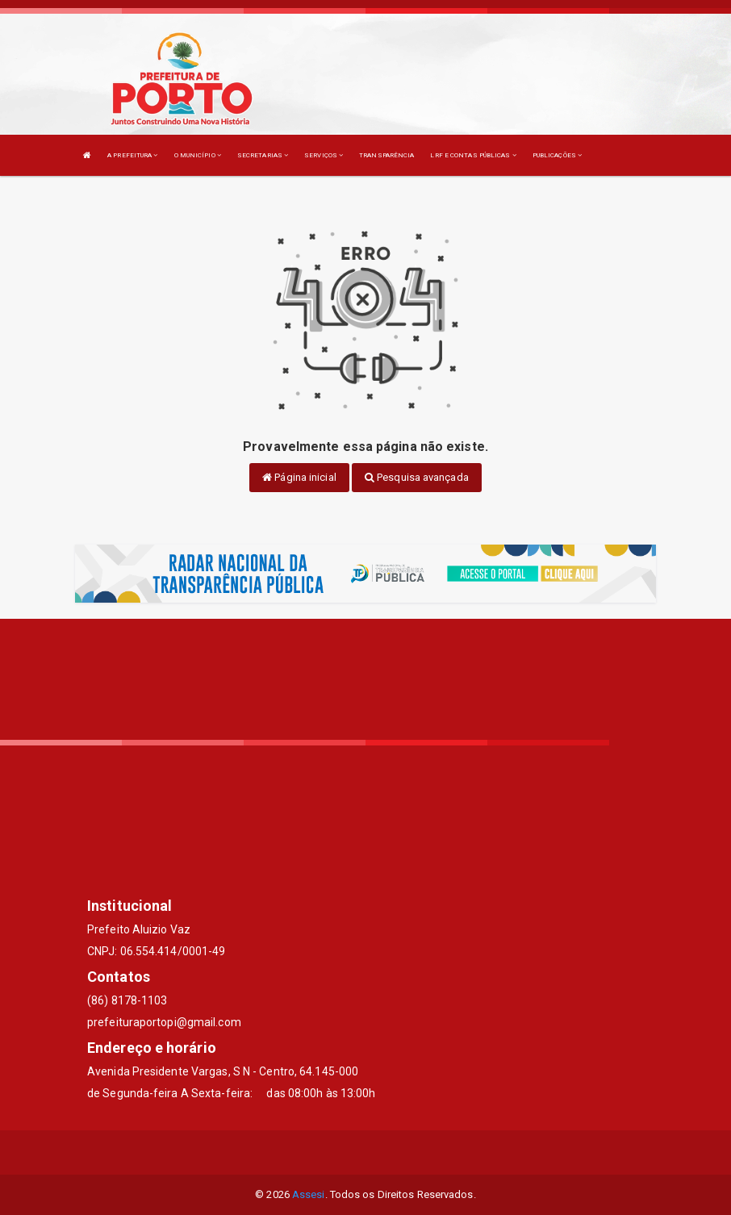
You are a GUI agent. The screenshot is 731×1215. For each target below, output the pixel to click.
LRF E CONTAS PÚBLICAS (473, 155)
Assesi (308, 1194)
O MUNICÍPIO (197, 155)
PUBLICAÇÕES (557, 155)
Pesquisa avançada (417, 477)
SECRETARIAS (262, 155)
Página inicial (299, 477)
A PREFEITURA (132, 155)
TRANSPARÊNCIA (386, 155)
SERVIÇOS (323, 155)
